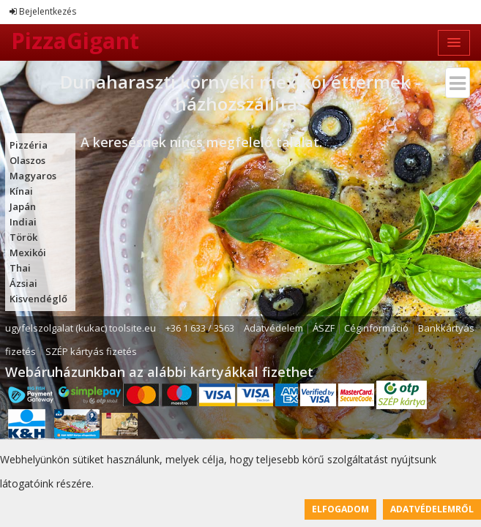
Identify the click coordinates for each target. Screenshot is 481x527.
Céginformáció (376, 327)
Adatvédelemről (432, 509)
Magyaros (33, 175)
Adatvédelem (273, 327)
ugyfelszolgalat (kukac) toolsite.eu (80, 327)
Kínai (21, 191)
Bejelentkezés (43, 11)
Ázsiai (23, 283)
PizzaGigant (75, 41)
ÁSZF (324, 327)
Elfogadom (340, 509)
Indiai (23, 221)
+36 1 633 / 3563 (199, 327)
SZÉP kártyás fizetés (91, 351)
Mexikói (28, 252)
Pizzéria (29, 145)
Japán (23, 206)
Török (23, 237)
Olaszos (27, 160)
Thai (20, 267)
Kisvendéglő (38, 298)
